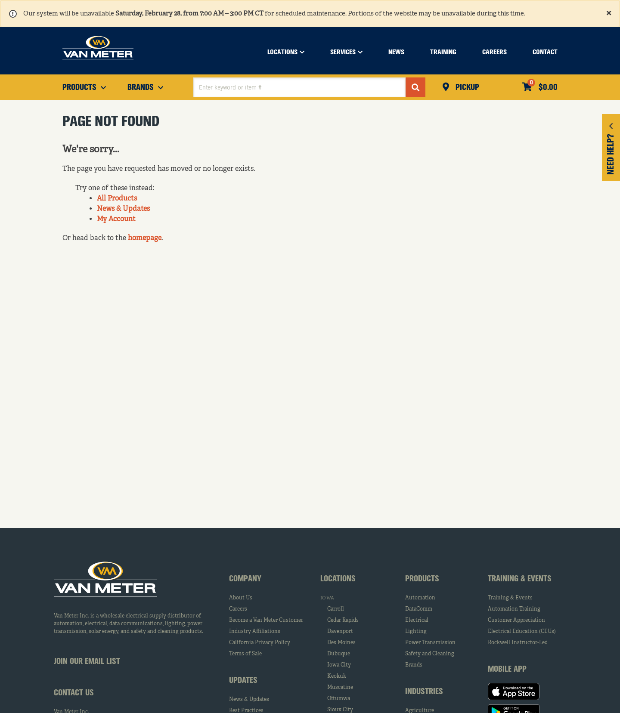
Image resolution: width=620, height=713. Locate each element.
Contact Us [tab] (74, 693)
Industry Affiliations (254, 631)
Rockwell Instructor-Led (518, 642)
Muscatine (340, 687)
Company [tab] (245, 579)
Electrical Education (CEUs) (522, 631)
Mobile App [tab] (507, 669)
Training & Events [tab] (520, 579)
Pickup (466, 87)
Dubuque (338, 654)
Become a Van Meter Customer (266, 620)
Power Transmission (430, 642)
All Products (117, 198)
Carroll (335, 609)
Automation (420, 598)
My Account (116, 219)
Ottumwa (338, 698)
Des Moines (341, 642)
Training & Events (510, 598)
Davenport (340, 631)
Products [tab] (422, 579)
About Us (240, 598)
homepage (144, 238)
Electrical (416, 620)
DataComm (418, 609)
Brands (413, 665)
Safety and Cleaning (429, 654)
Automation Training (514, 609)
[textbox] (299, 87)
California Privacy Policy (259, 642)
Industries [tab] (424, 692)
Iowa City (339, 665)
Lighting (416, 631)
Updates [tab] (243, 680)
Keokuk (336, 676)
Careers (238, 609)
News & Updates (123, 209)
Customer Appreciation (516, 620)
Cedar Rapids (343, 620)
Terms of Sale (245, 654)
